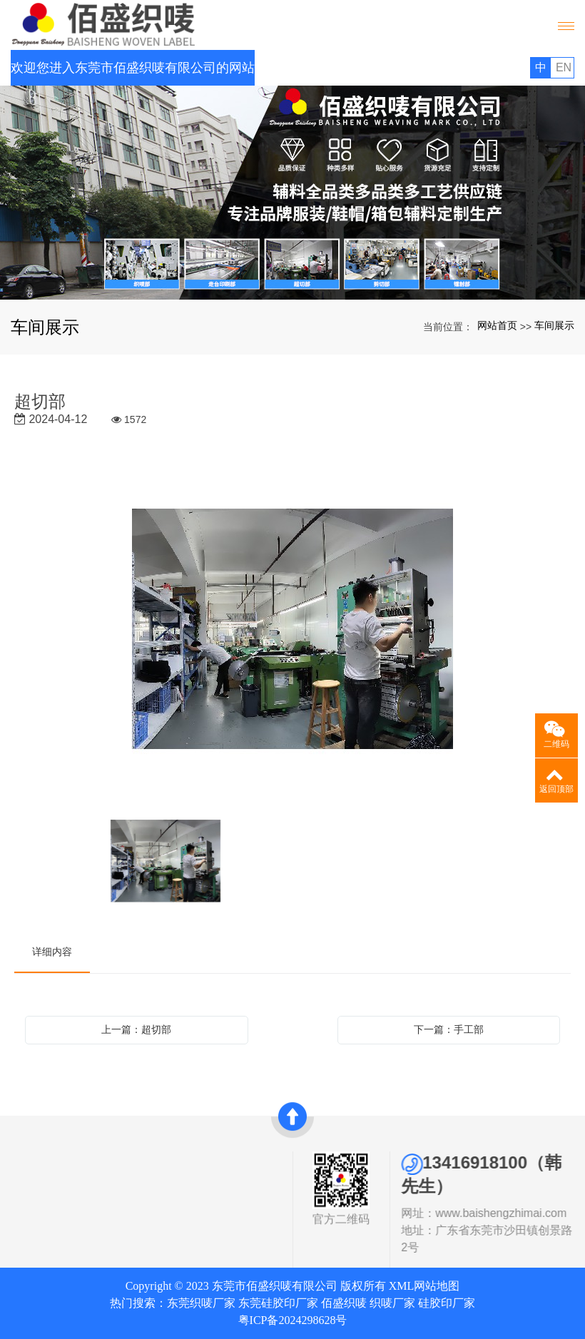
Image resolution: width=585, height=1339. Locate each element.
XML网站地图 (424, 1286)
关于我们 (45, 1160)
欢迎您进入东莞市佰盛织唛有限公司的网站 (133, 68)
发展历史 (45, 1212)
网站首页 (497, 325)
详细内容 (52, 951)
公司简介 (45, 1179)
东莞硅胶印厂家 (278, 1303)
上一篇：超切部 (136, 1029)
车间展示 (554, 325)
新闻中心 (160, 1208)
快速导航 (160, 1160)
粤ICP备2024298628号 (292, 1320)
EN (563, 67)
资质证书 (45, 1195)
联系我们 (160, 1225)
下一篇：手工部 (449, 1029)
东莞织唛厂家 (201, 1303)
